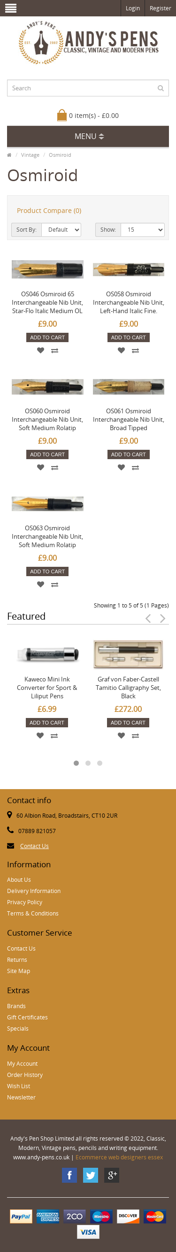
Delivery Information (34, 891)
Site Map (18, 971)
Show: (108, 230)
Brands (16, 1006)
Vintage (30, 154)
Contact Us (34, 846)
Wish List (18, 1086)
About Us (19, 880)
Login (133, 8)
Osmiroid (60, 154)
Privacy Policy (24, 902)
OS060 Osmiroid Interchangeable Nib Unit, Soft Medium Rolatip (47, 419)
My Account (22, 1064)
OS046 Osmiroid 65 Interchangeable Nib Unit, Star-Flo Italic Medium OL (47, 302)
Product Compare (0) (49, 210)
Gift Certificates (27, 1017)
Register (160, 8)
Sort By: (26, 230)
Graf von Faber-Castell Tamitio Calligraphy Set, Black (128, 687)
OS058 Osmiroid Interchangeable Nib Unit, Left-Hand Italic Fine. (128, 302)
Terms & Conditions (33, 913)
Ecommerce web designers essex (119, 1157)
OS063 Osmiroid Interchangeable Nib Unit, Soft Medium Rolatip (47, 536)
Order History (25, 1075)
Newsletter (21, 1097)
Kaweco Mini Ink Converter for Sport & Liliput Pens (47, 687)
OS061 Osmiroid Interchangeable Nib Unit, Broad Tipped (128, 419)
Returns (17, 960)
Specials (18, 1028)
